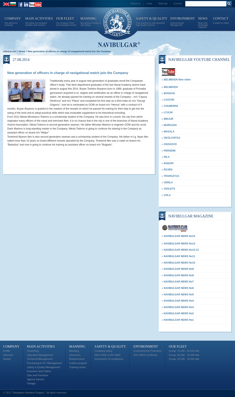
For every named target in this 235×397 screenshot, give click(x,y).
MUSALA (169, 131)
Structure (8, 355)
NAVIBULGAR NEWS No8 (179, 275)
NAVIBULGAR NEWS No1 (179, 319)
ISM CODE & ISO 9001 (108, 355)
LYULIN (168, 112)
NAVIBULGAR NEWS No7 (179, 281)
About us (135, 3)
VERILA (168, 182)
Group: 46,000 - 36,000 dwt (184, 355)
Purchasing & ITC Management (44, 363)
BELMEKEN (171, 87)
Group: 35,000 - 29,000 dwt (184, 359)
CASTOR (169, 99)
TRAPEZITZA (171, 176)
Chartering (33, 350)
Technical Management (40, 359)
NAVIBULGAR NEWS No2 (179, 313)
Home (22, 51)
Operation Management (40, 355)
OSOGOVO (170, 144)
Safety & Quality (110, 346)
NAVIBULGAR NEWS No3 (179, 307)
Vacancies (74, 355)
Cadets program (78, 363)
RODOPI (168, 163)
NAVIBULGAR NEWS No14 (179, 243)
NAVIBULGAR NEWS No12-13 (181, 249)
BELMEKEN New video (177, 79)
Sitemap (162, 3)
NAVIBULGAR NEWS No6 (179, 288)
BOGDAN (169, 93)
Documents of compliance (109, 359)
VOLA (167, 195)
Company (11, 346)
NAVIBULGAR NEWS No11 (179, 256)
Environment (145, 346)
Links (149, 3)
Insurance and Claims (39, 371)
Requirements (77, 359)
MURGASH (170, 125)
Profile (6, 350)
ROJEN (168, 169)
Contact (177, 3)
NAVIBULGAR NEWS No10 (179, 262)
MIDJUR (168, 118)
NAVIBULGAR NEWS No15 (179, 236)
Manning (77, 346)
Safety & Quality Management (43, 367)
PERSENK (170, 150)
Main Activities (41, 346)
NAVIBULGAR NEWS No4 (179, 300)
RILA (167, 156)
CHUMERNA (171, 106)
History (7, 359)
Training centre (77, 367)
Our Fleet (178, 346)
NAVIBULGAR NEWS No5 (179, 294)
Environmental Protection (147, 350)
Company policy (103, 350)
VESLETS (169, 188)
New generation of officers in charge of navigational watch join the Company (69, 51)
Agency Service (35, 379)
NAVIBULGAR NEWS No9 (179, 269)
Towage (31, 383)
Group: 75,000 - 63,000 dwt (184, 350)
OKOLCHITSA (172, 137)
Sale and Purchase (37, 375)
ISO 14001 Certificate (145, 355)
